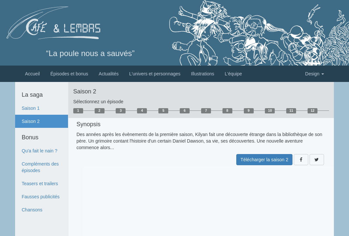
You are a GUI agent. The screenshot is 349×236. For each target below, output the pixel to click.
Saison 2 (30, 121)
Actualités (109, 73)
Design (314, 73)
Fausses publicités (40, 196)
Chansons (32, 209)
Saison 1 (30, 108)
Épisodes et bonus (69, 73)
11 (291, 110)
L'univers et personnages (154, 73)
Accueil (32, 73)
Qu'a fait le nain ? (40, 150)
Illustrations (202, 73)
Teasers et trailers (40, 183)
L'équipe (233, 73)
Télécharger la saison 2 (265, 159)
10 (270, 110)
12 (312, 110)
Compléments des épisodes (40, 167)
